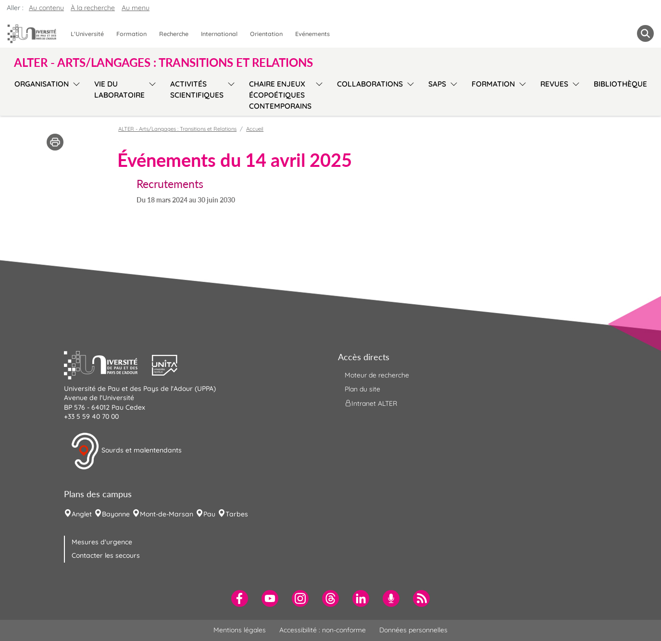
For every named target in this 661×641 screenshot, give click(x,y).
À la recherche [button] (93, 7)
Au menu (136, 7)
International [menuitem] (219, 34)
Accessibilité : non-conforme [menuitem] (322, 630)
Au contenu (46, 7)
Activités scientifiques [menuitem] (197, 89)
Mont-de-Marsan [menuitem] (166, 514)
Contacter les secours (106, 555)
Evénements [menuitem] (312, 34)
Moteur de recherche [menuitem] (377, 375)
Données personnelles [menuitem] (413, 630)
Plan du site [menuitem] (362, 389)
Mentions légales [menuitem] (239, 630)
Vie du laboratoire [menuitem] (119, 89)
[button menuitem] (645, 33)
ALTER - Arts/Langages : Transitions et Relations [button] (163, 62)
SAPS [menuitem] (437, 83)
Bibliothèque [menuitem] (620, 83)
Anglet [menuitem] (82, 514)
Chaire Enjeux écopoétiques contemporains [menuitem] (280, 95)
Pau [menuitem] (209, 514)
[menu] (74, 93)
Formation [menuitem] (131, 34)
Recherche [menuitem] (173, 34)
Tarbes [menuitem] (236, 514)
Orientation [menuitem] (266, 34)
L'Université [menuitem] (87, 34)
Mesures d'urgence (102, 542)
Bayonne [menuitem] (116, 514)
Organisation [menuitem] (41, 83)
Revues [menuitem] (554, 83)
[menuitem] (239, 598)
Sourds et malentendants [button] (126, 451)
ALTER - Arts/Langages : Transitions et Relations (177, 129)
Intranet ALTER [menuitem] (371, 403)
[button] (108, 364)
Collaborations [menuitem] (370, 83)
